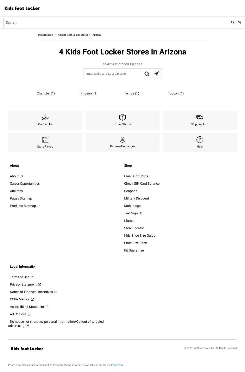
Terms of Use (21, 277)
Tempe (131, 93)
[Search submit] (229, 22)
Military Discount (136, 198)
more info (117, 365)
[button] (147, 74)
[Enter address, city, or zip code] (122, 73)
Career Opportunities (25, 183)
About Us (16, 176)
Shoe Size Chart (135, 243)
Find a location (45, 34)
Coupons (130, 191)
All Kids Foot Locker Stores (73, 34)
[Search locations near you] (157, 74)
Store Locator (134, 228)
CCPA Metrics (22, 299)
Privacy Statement (25, 284)
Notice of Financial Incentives (33, 292)
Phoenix (89, 93)
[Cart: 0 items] (238, 22)
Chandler (46, 93)
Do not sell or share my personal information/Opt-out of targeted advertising (56, 324)
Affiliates (16, 191)
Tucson (176, 93)
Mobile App (132, 206)
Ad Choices (20, 314)
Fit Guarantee (134, 250)
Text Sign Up (133, 213)
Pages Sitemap (21, 198)
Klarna (129, 221)
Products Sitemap (25, 206)
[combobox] (118, 22)
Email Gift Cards (136, 176)
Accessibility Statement (29, 307)
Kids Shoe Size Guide (139, 235)
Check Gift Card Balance (141, 183)
